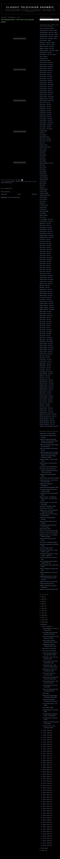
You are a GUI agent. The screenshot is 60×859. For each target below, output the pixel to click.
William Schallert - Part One (47, 46)
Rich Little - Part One (45, 355)
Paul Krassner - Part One (46, 80)
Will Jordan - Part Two (45, 319)
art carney (11, 181)
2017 (42, 606)
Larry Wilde (43, 213)
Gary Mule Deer (44, 58)
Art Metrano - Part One (45, 108)
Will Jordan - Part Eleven (46, 337)
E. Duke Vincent (44, 205)
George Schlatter (44, 193)
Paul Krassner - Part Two (46, 82)
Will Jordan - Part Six (45, 327)
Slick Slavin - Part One (45, 104)
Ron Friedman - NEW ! (45, 40)
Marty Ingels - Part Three (46, 315)
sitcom (34, 181)
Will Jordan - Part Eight (45, 331)
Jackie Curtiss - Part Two (46, 277)
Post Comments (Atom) (14, 197)
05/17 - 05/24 (46, 801)
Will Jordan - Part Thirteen (46, 341)
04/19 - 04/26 (46, 811)
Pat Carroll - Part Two (45, 241)
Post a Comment (5, 191)
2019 (42, 601)
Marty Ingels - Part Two (45, 313)
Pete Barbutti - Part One (46, 227)
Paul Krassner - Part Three (46, 84)
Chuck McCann (44, 177)
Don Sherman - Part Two (46, 402)
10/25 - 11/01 (46, 749)
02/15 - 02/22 (46, 831)
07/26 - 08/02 (46, 778)
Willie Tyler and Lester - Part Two (48, 416)
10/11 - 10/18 (46, 753)
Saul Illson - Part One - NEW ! (47, 42)
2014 (42, 613)
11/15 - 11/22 (46, 742)
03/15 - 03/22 (46, 822)
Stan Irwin (42, 165)
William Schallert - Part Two (47, 48)
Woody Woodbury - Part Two (47, 420)
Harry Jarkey (43, 167)
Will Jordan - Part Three (46, 321)
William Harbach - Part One (47, 305)
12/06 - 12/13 (46, 735)
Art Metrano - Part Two (45, 110)
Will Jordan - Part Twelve (46, 339)
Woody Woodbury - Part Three (47, 422)
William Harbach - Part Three (47, 309)
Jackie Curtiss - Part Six (46, 94)
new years (28, 181)
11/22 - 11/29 (46, 739)
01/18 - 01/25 (46, 840)
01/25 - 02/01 (46, 838)
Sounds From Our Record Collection (49, 532)
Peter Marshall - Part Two (46, 373)
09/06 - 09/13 (46, 765)
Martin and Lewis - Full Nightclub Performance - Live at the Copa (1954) (48, 498)
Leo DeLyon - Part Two (45, 299)
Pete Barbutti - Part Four (46, 233)
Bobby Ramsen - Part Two (46, 382)
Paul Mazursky (43, 175)
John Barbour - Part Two (46, 120)
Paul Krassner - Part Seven (47, 92)
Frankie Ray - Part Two (45, 114)
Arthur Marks (43, 171)
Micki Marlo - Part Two (45, 365)
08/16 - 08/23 (46, 771)
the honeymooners (6, 182)
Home (19, 194)
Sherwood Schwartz (45, 195)
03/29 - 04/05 (46, 817)
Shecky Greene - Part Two (46, 303)
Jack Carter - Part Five (45, 253)
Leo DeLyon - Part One (45, 297)
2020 (42, 599)
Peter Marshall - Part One (46, 372)
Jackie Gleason (20, 181)
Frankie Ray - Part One (46, 112)
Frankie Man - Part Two (46, 361)
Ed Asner (42, 132)
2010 (42, 622)
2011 (42, 619)
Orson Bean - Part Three (46, 129)
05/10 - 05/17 (46, 804)
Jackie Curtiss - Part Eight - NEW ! (48, 38)
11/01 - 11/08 (46, 746)
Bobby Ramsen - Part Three (47, 384)
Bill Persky (42, 185)
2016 (42, 608)
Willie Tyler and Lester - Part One (48, 414)
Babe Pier (42, 187)
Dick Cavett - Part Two (45, 141)
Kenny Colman (43, 145)
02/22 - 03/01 (46, 829)
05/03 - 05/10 (46, 806)
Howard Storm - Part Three (46, 412)
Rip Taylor (42, 203)
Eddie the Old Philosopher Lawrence (49, 426)
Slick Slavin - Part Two (45, 106)
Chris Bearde (43, 135)
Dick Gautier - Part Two (46, 74)
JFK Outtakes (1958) (48, 707)
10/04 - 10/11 (46, 755)
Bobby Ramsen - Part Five (46, 388)
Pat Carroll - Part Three (46, 243)
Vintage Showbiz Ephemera (47, 583)
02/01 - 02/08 (46, 836)
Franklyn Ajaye (43, 131)
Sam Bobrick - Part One (46, 52)
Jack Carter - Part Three (46, 249)
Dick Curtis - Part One (45, 265)
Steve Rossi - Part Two (45, 394)
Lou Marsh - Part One (45, 367)
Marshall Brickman (44, 137)
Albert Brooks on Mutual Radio (47, 433)
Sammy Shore (43, 197)
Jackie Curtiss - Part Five (46, 281)
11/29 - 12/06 (46, 737)
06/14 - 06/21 (46, 792)
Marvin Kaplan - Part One (46, 343)
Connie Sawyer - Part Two (46, 398)
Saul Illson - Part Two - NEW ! (47, 44)
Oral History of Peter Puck (46, 508)
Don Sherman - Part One (46, 400)
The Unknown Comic (45, 60)
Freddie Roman (44, 189)
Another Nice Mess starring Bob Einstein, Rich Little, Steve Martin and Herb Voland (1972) (49, 441)
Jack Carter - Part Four (45, 251)
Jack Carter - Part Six (45, 255)
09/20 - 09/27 (46, 760)
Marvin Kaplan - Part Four (46, 349)
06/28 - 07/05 (46, 788)
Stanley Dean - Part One (46, 289)
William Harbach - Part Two (47, 307)
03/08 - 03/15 (46, 824)
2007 (42, 850)
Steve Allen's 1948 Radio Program (48, 542)
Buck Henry (43, 159)
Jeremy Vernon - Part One (46, 62)
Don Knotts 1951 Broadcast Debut (48, 466)
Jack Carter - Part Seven (46, 257)
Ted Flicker (42, 153)
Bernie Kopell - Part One (46, 70)
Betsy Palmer (43, 183)
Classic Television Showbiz (30, 7)
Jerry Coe (42, 143)
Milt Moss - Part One (45, 376)
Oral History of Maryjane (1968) (48, 506)
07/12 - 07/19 (46, 783)
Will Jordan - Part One (45, 317)
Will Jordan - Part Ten (45, 335)
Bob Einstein (43, 151)
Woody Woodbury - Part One (47, 418)
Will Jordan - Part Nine (45, 333)
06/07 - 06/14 (46, 794)
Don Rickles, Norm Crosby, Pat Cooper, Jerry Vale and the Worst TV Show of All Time (49, 470)
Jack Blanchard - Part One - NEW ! (49, 30)
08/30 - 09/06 (46, 767)
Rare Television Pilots (45, 528)
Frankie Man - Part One (46, 359)
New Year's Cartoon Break (49, 650)
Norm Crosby (43, 149)
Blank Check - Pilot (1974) (49, 648)
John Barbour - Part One (46, 118)
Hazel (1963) (46, 693)
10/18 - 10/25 (46, 751)
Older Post (34, 194)
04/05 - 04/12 (46, 815)
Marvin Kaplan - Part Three (46, 347)
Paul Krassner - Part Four (46, 86)
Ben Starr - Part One (45, 404)
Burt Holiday (43, 161)
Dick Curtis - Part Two (45, 267)
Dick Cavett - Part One (45, 139)
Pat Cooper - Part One (45, 261)
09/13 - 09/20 (46, 762)
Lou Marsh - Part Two (45, 370)
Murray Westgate (44, 211)
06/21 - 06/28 (46, 790)
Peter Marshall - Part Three (47, 100)
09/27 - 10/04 (46, 758)
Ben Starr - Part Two (45, 406)
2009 (42, 624)
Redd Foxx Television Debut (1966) (49, 530)
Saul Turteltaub (43, 56)
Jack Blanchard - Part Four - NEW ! (49, 36)
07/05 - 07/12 (46, 785)
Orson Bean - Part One (45, 124)
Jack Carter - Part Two (45, 247)
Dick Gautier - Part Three (46, 76)
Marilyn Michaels (44, 179)
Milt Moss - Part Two (45, 378)
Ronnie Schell (43, 191)
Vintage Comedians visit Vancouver (49, 581)
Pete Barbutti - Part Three (46, 231)
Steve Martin (43, 173)
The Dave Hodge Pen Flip (46, 548)
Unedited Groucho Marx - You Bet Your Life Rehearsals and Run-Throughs (48, 578)
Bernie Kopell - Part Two (46, 68)
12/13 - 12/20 (46, 732)
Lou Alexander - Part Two (46, 221)
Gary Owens (43, 181)
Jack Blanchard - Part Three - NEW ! (49, 34)
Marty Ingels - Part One (46, 311)
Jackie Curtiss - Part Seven (47, 96)
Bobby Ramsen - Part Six (46, 390)
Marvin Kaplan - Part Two (46, 345)
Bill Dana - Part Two (45, 287)
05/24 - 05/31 (46, 799)
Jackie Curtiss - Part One (46, 275)
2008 (42, 848)
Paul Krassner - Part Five (46, 88)
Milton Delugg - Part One (46, 293)
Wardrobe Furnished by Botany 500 (49, 589)
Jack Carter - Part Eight (46, 259)
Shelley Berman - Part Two (46, 237)
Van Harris (42, 157)
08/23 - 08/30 (46, 769)
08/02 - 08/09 (46, 776)
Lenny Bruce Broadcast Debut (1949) (49, 487)
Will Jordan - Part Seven (46, 329)
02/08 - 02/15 (46, 833)
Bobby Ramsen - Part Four (46, 386)
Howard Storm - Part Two (46, 410)
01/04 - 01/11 (46, 845)
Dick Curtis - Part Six (45, 102)
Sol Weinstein (43, 209)
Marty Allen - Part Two (45, 225)
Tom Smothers (43, 199)
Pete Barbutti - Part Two (46, 229)
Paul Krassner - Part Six (46, 90)
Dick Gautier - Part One (46, 72)
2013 (42, 615)
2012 (42, 617)
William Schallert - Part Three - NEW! (49, 50)
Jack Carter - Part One (45, 245)
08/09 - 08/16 (46, 774)
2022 (42, 597)
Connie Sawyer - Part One (46, 396)
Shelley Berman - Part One (46, 235)
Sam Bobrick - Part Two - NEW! (48, 54)
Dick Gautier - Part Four (46, 78)
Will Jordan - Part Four (45, 323)
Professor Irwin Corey (45, 147)
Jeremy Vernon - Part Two (46, 64)
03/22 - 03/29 (46, 820)
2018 (42, 603)
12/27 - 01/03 (46, 626)
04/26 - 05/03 (46, 808)
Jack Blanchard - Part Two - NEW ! (48, 32)
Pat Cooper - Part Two (45, 263)
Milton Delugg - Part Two (46, 295)
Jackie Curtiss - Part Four (46, 283)
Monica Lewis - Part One (46, 351)
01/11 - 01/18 (46, 843)
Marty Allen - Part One (45, 223)
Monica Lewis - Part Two (46, 353)
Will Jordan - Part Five (45, 325)
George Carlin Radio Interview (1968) (49, 478)
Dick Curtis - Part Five (45, 273)
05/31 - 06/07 (46, 797)
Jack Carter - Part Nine (45, 116)
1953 (6, 181)
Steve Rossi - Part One (45, 392)
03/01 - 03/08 (46, 827)
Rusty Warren (43, 207)
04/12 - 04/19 (46, 813)
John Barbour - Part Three (46, 123)
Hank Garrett (43, 155)
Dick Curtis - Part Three (46, 269)
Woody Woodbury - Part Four (47, 424)
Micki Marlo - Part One (45, 364)
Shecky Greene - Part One (46, 301)
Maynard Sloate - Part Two (46, 163)
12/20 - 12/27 (46, 730)
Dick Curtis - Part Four (45, 271)
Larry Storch (43, 201)
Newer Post (4, 194)
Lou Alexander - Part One (46, 219)
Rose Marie (43, 169)
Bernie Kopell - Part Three (46, 66)
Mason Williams (44, 215)
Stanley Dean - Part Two (46, 291)
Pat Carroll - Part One (45, 239)
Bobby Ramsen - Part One (46, 380)
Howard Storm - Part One (46, 408)
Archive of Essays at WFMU (47, 28)
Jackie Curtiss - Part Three (46, 279)
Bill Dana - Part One (45, 285)
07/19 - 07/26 (46, 781)
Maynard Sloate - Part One (46, 98)
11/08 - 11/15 (46, 744)
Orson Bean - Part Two (45, 126)
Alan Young (43, 217)
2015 (42, 610)
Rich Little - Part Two (45, 357)
